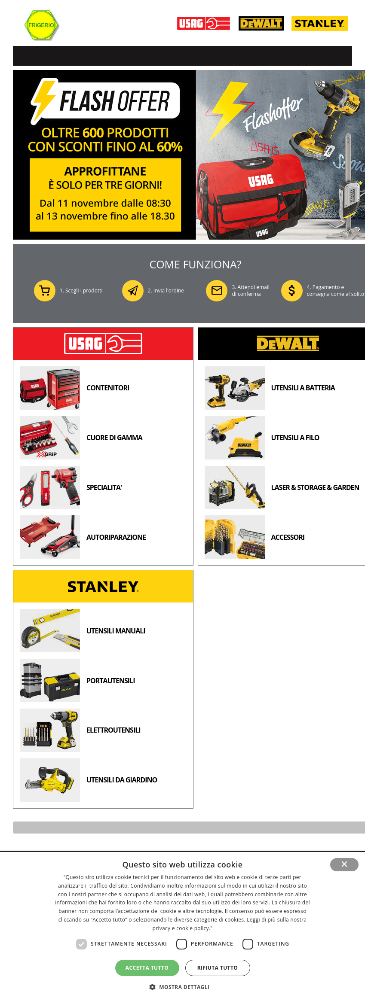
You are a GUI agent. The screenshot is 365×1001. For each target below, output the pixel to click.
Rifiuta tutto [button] (217, 967)
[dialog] (182, 926)
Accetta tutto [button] (147, 967)
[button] (183, 987)
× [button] (344, 864)
